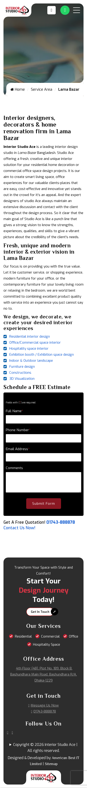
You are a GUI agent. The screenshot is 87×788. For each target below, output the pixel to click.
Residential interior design (29, 336)
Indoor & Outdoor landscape (31, 360)
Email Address (18, 449)
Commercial (50, 636)
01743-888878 (60, 522)
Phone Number (18, 430)
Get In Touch (40, 612)
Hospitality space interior (28, 348)
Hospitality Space (46, 644)
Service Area (41, 89)
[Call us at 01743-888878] (52, 10)
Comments (14, 468)
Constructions (20, 372)
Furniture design (22, 366)
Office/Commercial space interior (35, 342)
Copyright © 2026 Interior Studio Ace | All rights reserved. (45, 747)
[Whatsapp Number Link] (65, 10)
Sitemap (51, 764)
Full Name (14, 411)
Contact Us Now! (19, 528)
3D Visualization (22, 378)
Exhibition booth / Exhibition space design (41, 354)
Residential (23, 636)
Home (17, 89)
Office (73, 636)
